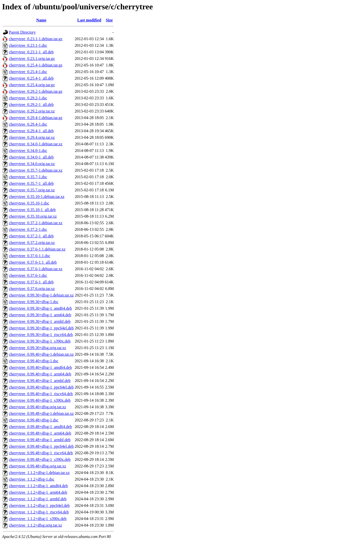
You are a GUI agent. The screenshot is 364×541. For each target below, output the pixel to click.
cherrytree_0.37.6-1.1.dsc (29, 256)
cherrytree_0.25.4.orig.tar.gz (32, 85)
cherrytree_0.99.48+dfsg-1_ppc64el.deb (41, 446)
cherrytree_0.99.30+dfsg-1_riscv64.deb (41, 334)
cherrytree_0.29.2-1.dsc (28, 98)
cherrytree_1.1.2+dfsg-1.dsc (31, 479)
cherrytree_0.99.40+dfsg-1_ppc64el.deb (41, 387)
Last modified (89, 20)
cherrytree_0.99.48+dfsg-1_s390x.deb (40, 459)
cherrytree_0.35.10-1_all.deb (32, 210)
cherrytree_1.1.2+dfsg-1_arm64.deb (38, 492)
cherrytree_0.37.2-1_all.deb (31, 236)
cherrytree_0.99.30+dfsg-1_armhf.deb (40, 321)
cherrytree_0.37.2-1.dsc (28, 229)
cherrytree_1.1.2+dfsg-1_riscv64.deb (39, 512)
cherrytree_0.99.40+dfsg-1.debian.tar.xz (41, 354)
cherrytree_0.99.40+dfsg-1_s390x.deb (40, 400)
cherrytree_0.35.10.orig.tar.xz (33, 216)
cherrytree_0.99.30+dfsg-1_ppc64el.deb (41, 328)
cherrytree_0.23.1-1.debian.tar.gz (35, 39)
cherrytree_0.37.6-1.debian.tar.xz (35, 269)
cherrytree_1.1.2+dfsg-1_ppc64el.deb (39, 505)
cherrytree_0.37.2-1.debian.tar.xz (35, 223)
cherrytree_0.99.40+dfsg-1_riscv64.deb (41, 394)
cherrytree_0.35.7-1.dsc (28, 177)
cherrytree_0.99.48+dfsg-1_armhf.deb (40, 440)
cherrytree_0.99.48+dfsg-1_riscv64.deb (41, 453)
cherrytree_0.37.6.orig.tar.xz (32, 288)
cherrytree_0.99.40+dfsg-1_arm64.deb (40, 374)
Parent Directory (22, 32)
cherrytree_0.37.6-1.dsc (28, 275)
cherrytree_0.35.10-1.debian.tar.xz (36, 196)
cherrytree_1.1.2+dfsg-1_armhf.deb (37, 499)
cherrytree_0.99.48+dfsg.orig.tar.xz (37, 466)
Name (41, 20)
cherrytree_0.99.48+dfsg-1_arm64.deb (40, 433)
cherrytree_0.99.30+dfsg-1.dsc (33, 302)
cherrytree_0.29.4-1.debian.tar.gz (35, 118)
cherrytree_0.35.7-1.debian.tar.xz (35, 170)
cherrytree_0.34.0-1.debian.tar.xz (35, 144)
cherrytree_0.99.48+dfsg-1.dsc (33, 420)
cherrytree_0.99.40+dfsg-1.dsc (33, 361)
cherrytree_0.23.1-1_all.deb (31, 52)
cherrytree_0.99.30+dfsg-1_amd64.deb (40, 308)
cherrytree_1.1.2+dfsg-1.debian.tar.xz (39, 472)
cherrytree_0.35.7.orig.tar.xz (32, 190)
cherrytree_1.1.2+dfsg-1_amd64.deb (38, 486)
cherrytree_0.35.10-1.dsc (29, 203)
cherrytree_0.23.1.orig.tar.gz (32, 58)
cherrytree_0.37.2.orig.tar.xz (32, 242)
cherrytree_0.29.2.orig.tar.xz (32, 111)
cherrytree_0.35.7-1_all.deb (31, 183)
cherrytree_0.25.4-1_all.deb (31, 78)
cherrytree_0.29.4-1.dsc (28, 124)
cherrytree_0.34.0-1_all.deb (31, 157)
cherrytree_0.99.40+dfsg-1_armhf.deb (40, 380)
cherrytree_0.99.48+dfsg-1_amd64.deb (40, 426)
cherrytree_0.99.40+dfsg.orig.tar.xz (37, 407)
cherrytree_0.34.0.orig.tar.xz (32, 164)
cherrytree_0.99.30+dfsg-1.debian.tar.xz (41, 295)
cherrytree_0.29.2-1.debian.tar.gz (35, 91)
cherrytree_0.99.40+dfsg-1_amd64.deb (40, 367)
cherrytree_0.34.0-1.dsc (28, 150)
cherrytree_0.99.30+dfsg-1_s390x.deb (40, 341)
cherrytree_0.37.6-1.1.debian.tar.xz (37, 249)
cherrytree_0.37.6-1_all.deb (31, 282)
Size (109, 20)
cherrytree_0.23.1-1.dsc (28, 45)
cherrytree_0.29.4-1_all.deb (31, 131)
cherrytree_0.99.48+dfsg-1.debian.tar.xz (41, 413)
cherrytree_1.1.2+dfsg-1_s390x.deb (37, 518)
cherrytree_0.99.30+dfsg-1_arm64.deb (40, 315)
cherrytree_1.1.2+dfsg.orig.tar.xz (35, 525)
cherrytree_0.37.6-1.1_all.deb (33, 262)
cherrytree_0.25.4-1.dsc (28, 72)
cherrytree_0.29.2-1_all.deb (31, 104)
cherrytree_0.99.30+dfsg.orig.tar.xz (37, 348)
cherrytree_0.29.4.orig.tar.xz (32, 137)
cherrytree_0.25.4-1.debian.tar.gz (35, 65)
